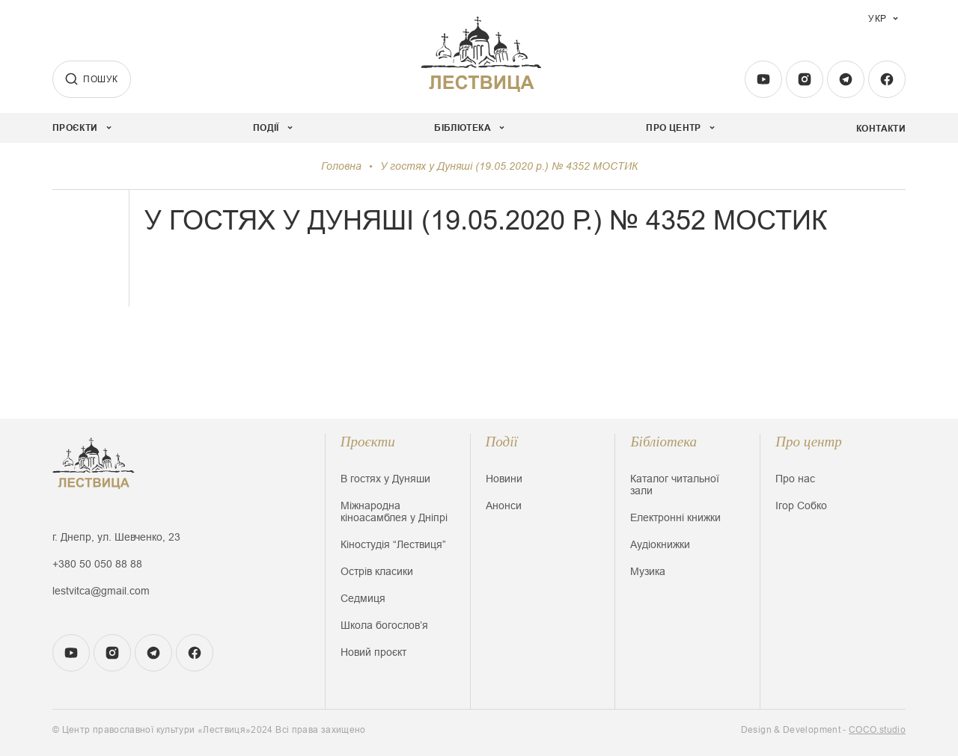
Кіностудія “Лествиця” (393, 544)
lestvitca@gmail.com (101, 591)
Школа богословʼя (384, 625)
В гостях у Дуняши (385, 479)
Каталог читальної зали (674, 485)
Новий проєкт (373, 652)
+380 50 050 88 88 (97, 564)
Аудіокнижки (660, 544)
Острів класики (377, 571)
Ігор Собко (801, 505)
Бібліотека (663, 441)
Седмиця (363, 598)
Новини (504, 479)
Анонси (504, 505)
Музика (647, 571)
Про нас (795, 479)
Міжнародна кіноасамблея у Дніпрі (394, 511)
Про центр (808, 441)
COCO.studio (877, 730)
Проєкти (368, 441)
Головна (341, 166)
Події (502, 441)
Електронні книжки (675, 517)
